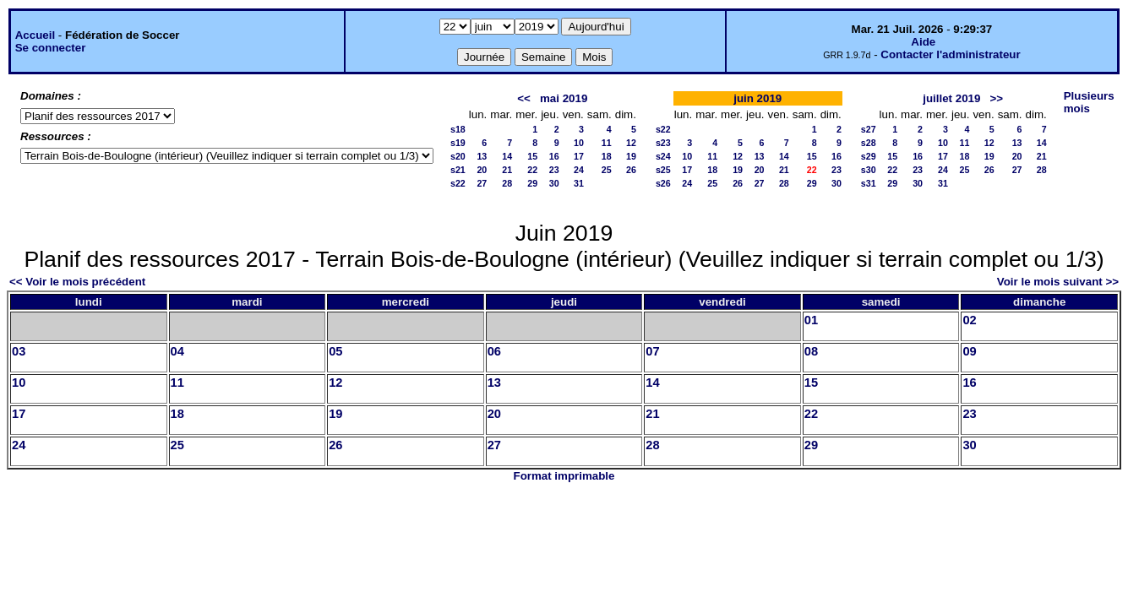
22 (532, 170)
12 (631, 143)
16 (554, 156)
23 (554, 170)
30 (554, 183)
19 (631, 156)
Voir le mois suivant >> (1058, 281)
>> (997, 98)
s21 (458, 170)
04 (177, 351)
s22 (458, 183)
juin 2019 (757, 98)
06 (494, 351)
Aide (923, 41)
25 (607, 170)
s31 (868, 183)
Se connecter (50, 47)
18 (607, 156)
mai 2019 (563, 98)
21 (507, 170)
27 (482, 183)
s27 (868, 129)
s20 (458, 156)
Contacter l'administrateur (950, 54)
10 (579, 143)
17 (579, 156)
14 (507, 156)
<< (524, 98)
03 (18, 351)
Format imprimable (564, 476)
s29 (868, 156)
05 (335, 351)
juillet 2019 (951, 98)
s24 (663, 156)
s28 (868, 143)
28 (507, 183)
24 (579, 170)
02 (969, 320)
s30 (868, 170)
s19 (458, 143)
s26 (663, 183)
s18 (458, 129)
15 (532, 156)
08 (811, 351)
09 (969, 351)
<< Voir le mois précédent (77, 281)
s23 (663, 143)
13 (482, 156)
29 (532, 183)
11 (607, 143)
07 (652, 351)
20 (482, 170)
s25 (663, 170)
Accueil (35, 35)
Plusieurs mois (1089, 102)
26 (631, 170)
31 (579, 183)
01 (811, 320)
